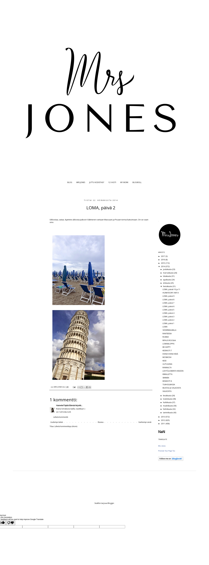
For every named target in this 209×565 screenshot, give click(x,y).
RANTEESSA (167, 333)
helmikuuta (167, 409)
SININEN (166, 377)
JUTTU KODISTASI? (96, 182)
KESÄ (164, 360)
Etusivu (100, 422)
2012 (163, 420)
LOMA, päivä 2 (168, 320)
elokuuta (167, 283)
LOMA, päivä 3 (168, 316)
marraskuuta (168, 273)
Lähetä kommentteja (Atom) (65, 426)
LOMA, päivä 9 (168, 296)
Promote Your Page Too (166, 451)
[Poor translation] (10, 522)
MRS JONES (80, 182)
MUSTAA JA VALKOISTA (172, 388)
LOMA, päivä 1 (168, 323)
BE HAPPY (167, 347)
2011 (163, 423)
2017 (163, 256)
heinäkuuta (167, 286)
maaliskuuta (168, 406)
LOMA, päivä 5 (168, 309)
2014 (163, 266)
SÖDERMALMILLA (169, 330)
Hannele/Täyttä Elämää (65, 405)
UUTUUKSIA (167, 364)
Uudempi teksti (56, 422)
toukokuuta (168, 399)
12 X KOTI (112, 182)
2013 (163, 417)
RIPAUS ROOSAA (169, 340)
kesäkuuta (167, 395)
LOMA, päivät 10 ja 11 (171, 289)
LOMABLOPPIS (168, 343)
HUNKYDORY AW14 (171, 293)
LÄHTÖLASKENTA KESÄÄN (173, 371)
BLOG (69, 182)
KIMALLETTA (167, 374)
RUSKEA (166, 337)
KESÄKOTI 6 (167, 381)
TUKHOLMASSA (169, 384)
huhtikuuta (167, 402)
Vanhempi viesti (144, 422)
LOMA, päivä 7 (168, 303)
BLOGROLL (137, 182)
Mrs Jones (162, 446)
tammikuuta (168, 412)
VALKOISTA (167, 391)
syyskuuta (167, 279)
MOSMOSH (167, 357)
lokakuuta (167, 276)
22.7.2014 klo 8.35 (63, 412)
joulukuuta (167, 269)
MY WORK (124, 182)
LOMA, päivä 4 (168, 313)
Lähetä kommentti (60, 417)
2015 (163, 263)
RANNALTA (167, 367)
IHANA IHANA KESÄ (170, 354)
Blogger (111, 503)
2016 (163, 259)
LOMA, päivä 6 (168, 306)
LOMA (165, 326)
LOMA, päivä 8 (168, 299)
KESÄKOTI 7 (167, 350)
